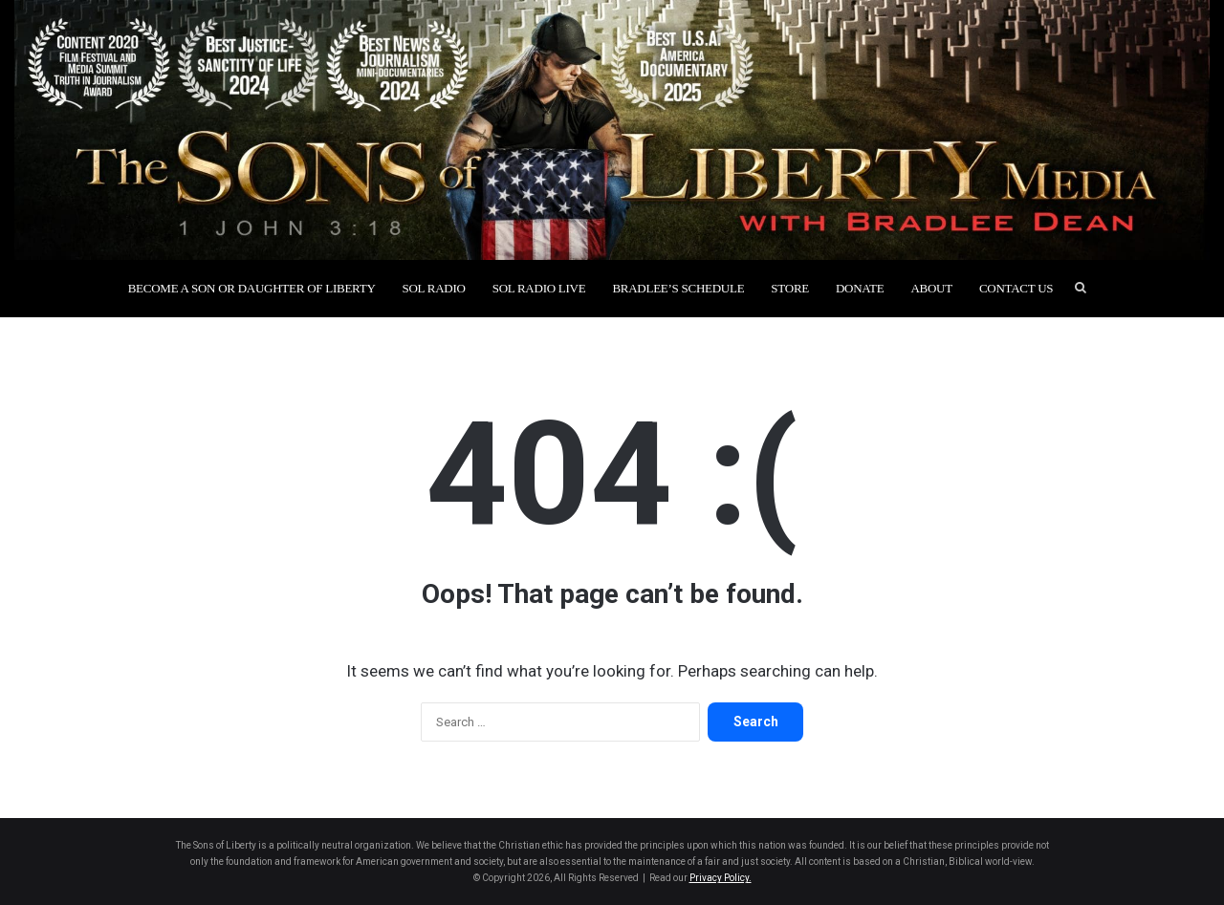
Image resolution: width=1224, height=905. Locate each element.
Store (790, 288)
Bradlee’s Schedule (678, 288)
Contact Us (1016, 288)
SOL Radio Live (539, 288)
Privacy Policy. (720, 878)
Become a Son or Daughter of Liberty (252, 288)
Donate (860, 288)
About (930, 288)
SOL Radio (434, 288)
